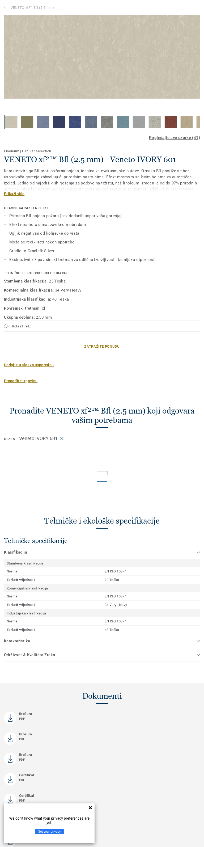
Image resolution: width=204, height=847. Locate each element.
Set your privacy (49, 831)
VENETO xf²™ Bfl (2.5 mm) (32, 8)
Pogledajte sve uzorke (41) (174, 137)
